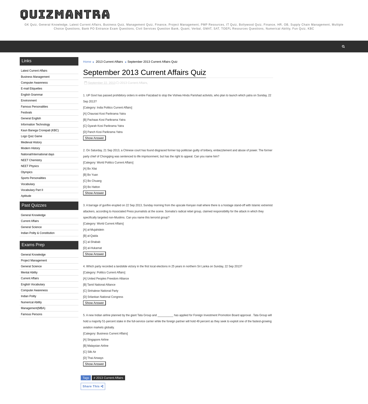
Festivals (26, 112)
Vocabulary (28, 184)
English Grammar (32, 94)
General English (31, 118)
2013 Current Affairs (109, 61)
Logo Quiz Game (31, 136)
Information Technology (35, 124)
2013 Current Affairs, (134, 83)
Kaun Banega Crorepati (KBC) (40, 130)
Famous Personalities (34, 106)
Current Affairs (30, 221)
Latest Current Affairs (34, 70)
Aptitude (26, 196)
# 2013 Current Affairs (108, 378)
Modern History (30, 148)
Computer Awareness (34, 82)
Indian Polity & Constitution (37, 233)
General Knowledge (33, 215)
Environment (29, 100)
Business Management (35, 76)
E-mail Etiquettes (31, 88)
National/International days (37, 154)
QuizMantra (65, 14)
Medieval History (31, 142)
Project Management (34, 260)
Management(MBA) (33, 308)
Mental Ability (29, 272)
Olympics (26, 172)
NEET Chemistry (31, 160)
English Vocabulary (33, 284)
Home (87, 61)
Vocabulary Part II (32, 190)
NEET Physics (30, 166)
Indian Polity (28, 296)
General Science (31, 227)
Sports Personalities (33, 178)
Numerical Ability (31, 302)
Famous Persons (31, 314)
